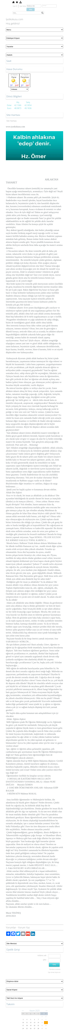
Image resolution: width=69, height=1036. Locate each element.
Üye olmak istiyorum (54, 972)
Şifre (44, 960)
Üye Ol (15, 6)
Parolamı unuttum (54, 969)
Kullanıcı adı (42, 955)
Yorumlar (11, 927)
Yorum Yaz (24, 927)
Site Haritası (11, 121)
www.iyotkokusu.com (15, 126)
